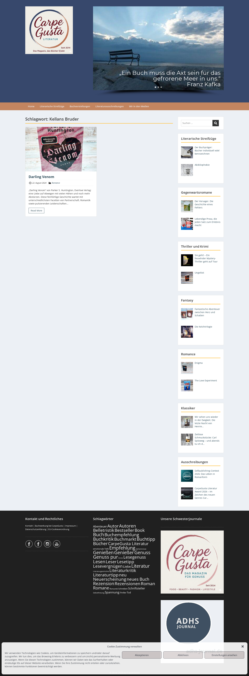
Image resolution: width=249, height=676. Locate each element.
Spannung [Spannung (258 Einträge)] (112, 592)
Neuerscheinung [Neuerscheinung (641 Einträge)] (109, 579)
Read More (36, 210)
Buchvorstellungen (80, 106)
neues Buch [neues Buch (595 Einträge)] (138, 579)
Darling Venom (41, 176)
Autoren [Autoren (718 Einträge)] (127, 526)
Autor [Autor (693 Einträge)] (113, 526)
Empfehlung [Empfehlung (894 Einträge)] (122, 548)
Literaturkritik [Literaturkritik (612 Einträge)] (122, 570)
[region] (158, 51)
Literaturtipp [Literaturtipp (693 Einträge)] (106, 575)
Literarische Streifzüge (52, 106)
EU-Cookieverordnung (58, 529)
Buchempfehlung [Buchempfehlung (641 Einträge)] (121, 534)
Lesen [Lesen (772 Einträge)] (99, 561)
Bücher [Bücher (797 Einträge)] (100, 543)
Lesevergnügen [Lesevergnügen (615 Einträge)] (108, 566)
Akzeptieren (142, 655)
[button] (242, 646)
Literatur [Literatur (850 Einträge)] (140, 566)
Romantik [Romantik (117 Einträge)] (114, 588)
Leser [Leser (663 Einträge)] (111, 561)
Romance (56, 182)
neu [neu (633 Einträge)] (123, 575)
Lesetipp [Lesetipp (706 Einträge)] (125, 561)
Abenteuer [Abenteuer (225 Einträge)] (100, 526)
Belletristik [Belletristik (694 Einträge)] (103, 530)
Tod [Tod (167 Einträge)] (129, 592)
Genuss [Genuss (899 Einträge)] (142, 552)
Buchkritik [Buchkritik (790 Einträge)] (103, 539)
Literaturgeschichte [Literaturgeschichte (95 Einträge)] (101, 571)
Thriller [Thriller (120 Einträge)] (123, 592)
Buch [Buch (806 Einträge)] (98, 534)
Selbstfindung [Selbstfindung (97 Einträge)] (98, 593)
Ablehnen (183, 655)
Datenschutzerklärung (35, 529)
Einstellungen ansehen (224, 655)
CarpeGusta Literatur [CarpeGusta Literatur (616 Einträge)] (128, 543)
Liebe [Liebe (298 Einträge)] (127, 566)
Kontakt (29, 525)
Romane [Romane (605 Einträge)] (101, 588)
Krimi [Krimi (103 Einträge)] (120, 558)
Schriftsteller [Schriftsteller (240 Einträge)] (136, 588)
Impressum (70, 525)
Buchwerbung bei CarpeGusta (49, 525)
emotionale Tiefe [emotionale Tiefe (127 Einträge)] (101, 548)
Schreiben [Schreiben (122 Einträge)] (123, 588)
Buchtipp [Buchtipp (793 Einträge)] (146, 539)
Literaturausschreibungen (109, 106)
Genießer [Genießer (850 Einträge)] (124, 552)
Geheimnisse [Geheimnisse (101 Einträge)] (141, 549)
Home (31, 106)
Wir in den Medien (139, 106)
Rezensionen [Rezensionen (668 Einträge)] (127, 583)
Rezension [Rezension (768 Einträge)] (103, 583)
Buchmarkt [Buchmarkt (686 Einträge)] (125, 539)
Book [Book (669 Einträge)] (140, 530)
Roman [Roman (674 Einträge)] (148, 583)
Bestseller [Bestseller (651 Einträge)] (124, 530)
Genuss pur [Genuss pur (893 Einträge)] (105, 557)
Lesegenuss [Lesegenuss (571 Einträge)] (134, 557)
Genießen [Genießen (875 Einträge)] (103, 552)
